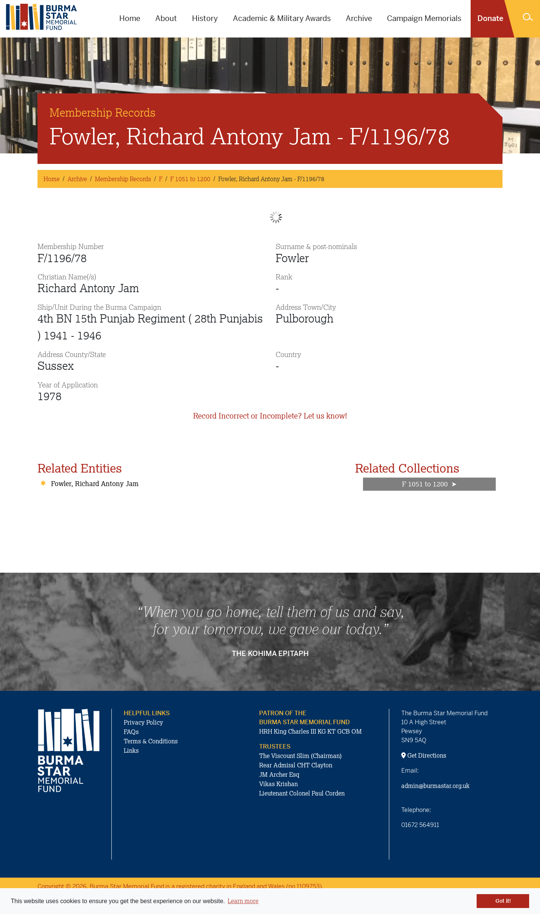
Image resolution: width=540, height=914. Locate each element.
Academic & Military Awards (282, 18)
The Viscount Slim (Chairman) (300, 756)
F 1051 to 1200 (190, 179)
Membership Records (123, 179)
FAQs (131, 732)
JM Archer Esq (279, 774)
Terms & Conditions (151, 741)
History (205, 18)
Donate (490, 18)
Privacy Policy (143, 722)
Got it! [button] (503, 901)
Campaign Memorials (424, 18)
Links (131, 750)
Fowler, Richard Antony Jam (94, 483)
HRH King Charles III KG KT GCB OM (310, 731)
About (166, 18)
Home (129, 18)
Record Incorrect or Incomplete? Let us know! (270, 416)
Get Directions (423, 755)
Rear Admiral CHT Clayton (295, 765)
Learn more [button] (243, 901)
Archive (359, 18)
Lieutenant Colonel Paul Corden (302, 793)
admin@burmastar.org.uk (435, 786)
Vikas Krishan (278, 784)
